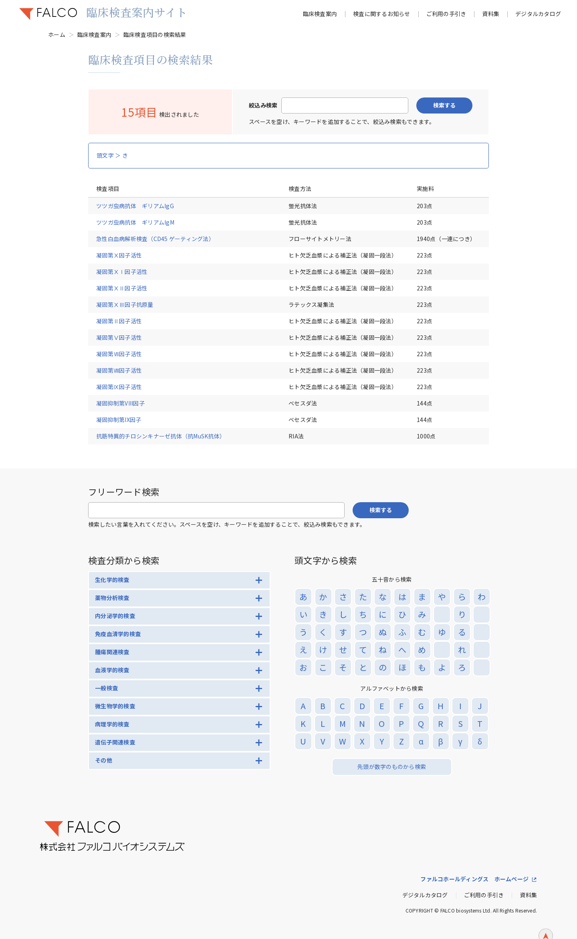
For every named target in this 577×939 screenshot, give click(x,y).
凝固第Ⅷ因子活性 (124, 370)
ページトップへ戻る (546, 923)
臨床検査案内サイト (136, 12)
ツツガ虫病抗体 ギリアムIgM (135, 222)
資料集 (490, 14)
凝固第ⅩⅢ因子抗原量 (124, 304)
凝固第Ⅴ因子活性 (124, 337)
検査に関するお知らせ (381, 14)
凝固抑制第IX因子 (118, 420)
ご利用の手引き (446, 14)
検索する (444, 105)
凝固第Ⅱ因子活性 (124, 321)
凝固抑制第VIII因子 (120, 403)
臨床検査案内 (320, 14)
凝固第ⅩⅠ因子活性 (124, 272)
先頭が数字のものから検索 (391, 767)
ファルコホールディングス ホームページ (474, 879)
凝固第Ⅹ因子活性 (124, 255)
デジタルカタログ (538, 14)
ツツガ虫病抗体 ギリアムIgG (135, 206)
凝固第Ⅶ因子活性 (124, 354)
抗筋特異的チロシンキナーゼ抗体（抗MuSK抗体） (160, 436)
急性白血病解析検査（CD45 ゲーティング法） (155, 239)
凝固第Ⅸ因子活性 (124, 387)
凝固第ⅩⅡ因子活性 (124, 288)
